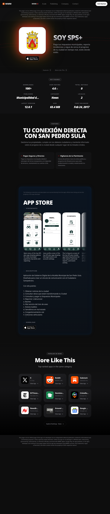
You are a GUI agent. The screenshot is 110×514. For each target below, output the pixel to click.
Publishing (54, 4)
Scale (44, 4)
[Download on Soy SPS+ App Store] (32, 58)
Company (65, 4)
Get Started (101, 4)
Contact (75, 4)
